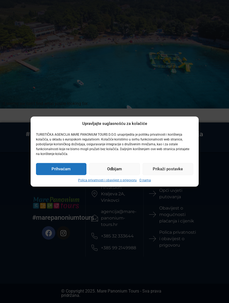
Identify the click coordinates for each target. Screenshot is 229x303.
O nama (145, 180)
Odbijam (114, 169)
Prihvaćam (61, 169)
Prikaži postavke (168, 169)
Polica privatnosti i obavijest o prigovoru (107, 180)
